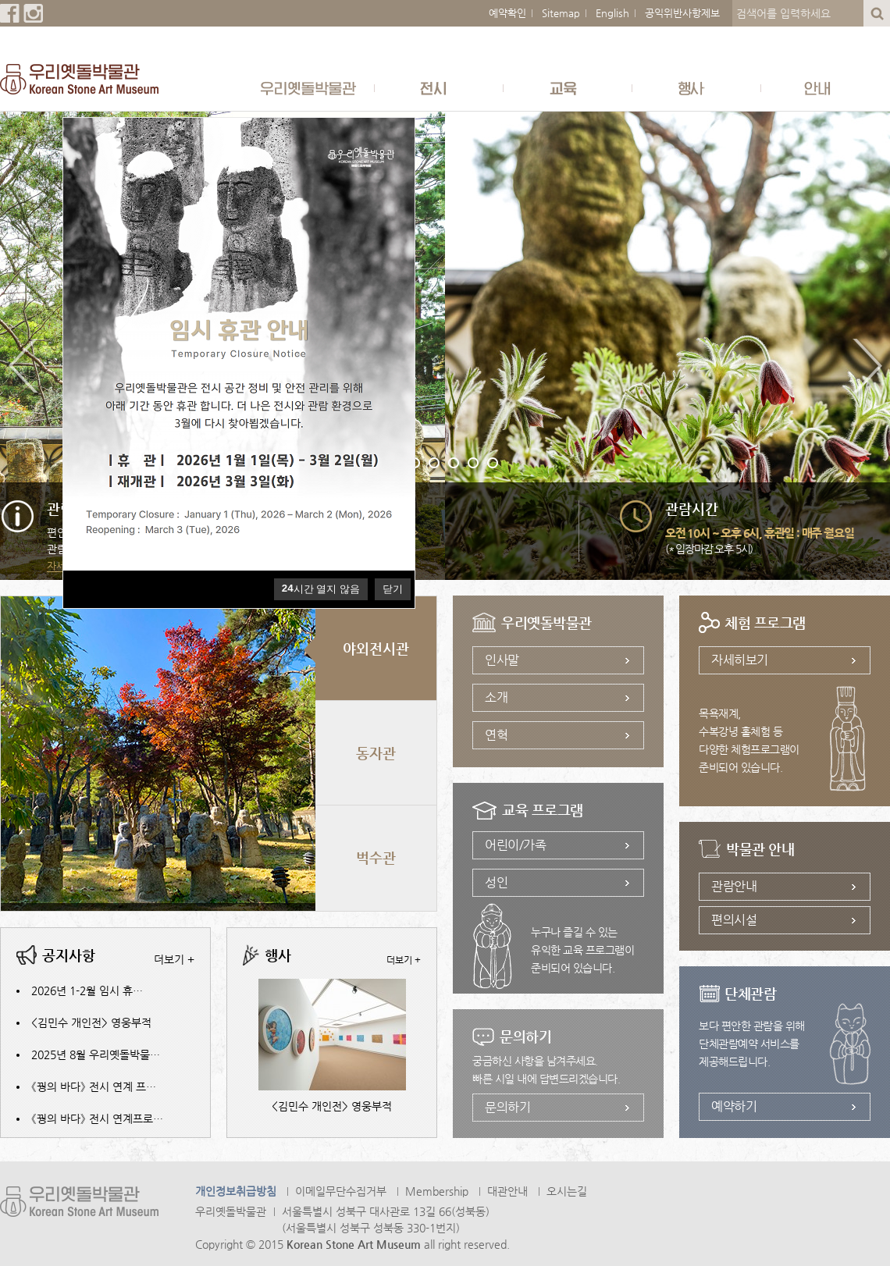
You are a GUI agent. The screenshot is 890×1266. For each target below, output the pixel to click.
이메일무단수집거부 (340, 1191)
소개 (496, 697)
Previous (23, 368)
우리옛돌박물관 (310, 88)
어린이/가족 (515, 844)
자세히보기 (739, 660)
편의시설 (733, 919)
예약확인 (507, 13)
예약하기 (733, 1106)
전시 (439, 88)
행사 (696, 88)
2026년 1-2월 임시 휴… (87, 990)
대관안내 (507, 1191)
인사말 (502, 660)
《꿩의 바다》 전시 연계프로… (97, 1118)
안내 (825, 88)
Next (866, 368)
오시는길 (566, 1191)
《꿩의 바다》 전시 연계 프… (93, 1086)
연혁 (496, 734)
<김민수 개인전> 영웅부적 (91, 1022)
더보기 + (174, 959)
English (612, 13)
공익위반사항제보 (682, 13)
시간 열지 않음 (321, 588)
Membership (436, 1191)
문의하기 (507, 1107)
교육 (568, 88)
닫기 (393, 589)
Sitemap (561, 13)
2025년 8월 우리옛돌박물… (95, 1054)
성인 (496, 882)
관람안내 (733, 886)
